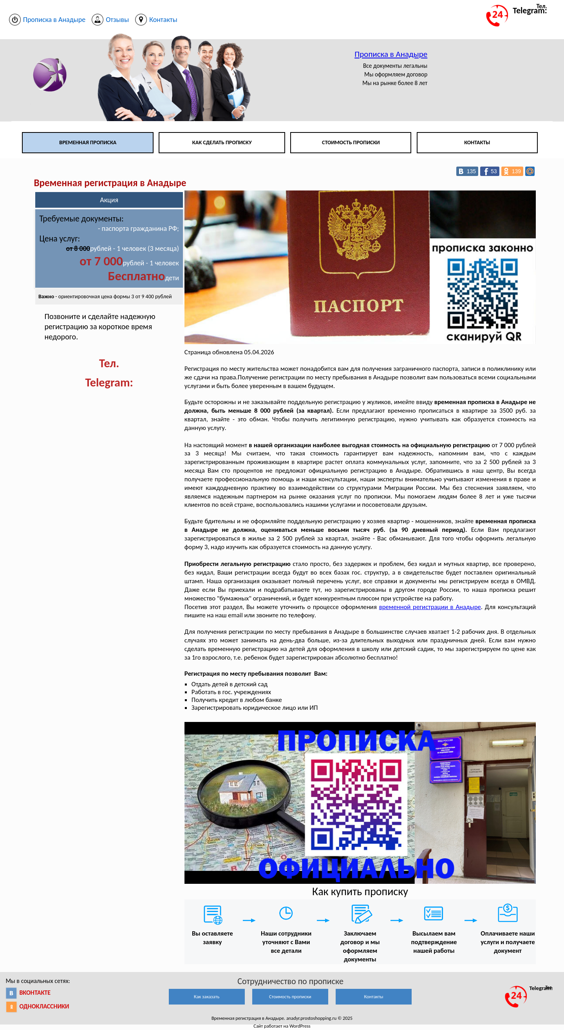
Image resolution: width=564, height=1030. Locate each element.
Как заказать (206, 996)
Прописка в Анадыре (390, 54)
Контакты (477, 142)
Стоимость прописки (351, 142)
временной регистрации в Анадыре (430, 607)
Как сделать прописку (222, 142)
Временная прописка (87, 142)
